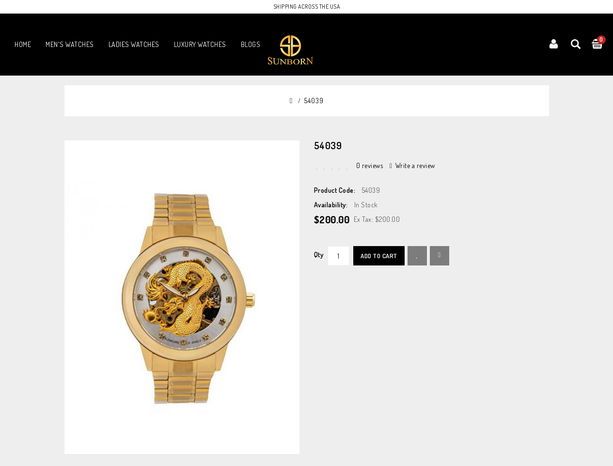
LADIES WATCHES (134, 44)
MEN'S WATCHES (70, 44)
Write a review (412, 165)
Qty (319, 254)
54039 (313, 100)
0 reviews (369, 165)
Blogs (251, 44)
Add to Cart (379, 256)
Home (23, 44)
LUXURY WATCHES (200, 44)
